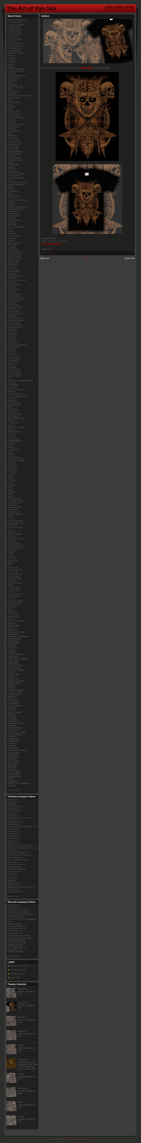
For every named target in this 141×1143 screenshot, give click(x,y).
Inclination (22, 1003)
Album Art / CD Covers (20, 966)
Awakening (22, 989)
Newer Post (130, 258)
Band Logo (15, 977)
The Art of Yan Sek (31, 8)
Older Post (44, 258)
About (118, 8)
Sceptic (21, 1074)
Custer (21, 1045)
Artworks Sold (49, 253)
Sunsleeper (23, 1088)
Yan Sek (86, 1139)
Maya (20, 1102)
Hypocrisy (22, 1031)
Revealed (22, 1017)
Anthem (45, 16)
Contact (129, 8)
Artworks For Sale (18, 970)
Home (109, 8)
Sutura (21, 1116)
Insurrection (23, 1059)
